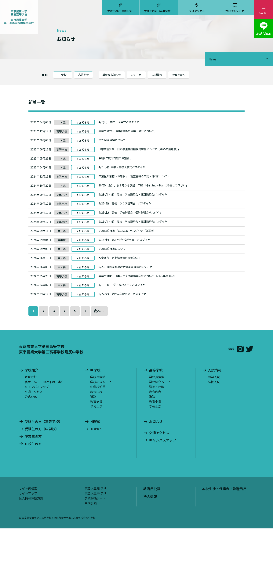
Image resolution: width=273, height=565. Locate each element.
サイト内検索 (28, 524)
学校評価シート (95, 534)
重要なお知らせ (111, 75)
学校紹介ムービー (102, 418)
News (212, 59)
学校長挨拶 (97, 413)
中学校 (63, 75)
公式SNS (31, 433)
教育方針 (31, 413)
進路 (93, 433)
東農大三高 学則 (96, 524)
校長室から (178, 75)
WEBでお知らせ (234, 11)
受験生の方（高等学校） (158, 11)
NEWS (95, 458)
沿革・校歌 (156, 423)
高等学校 (83, 75)
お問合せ (156, 458)
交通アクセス (197, 11)
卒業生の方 (33, 473)
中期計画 (91, 539)
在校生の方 (33, 480)
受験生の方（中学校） (120, 11)
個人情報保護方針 (31, 534)
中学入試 (214, 413)
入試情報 (157, 75)
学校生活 (96, 443)
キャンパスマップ (37, 423)
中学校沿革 (97, 423)
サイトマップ (28, 529)
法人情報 (150, 533)
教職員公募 (151, 525)
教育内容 (96, 428)
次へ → (99, 347)
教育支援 (96, 438)
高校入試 (214, 418)
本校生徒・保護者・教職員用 (224, 525)
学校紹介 (31, 407)
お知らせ (136, 75)
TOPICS (96, 465)
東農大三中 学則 (96, 529)
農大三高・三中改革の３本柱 (44, 418)
